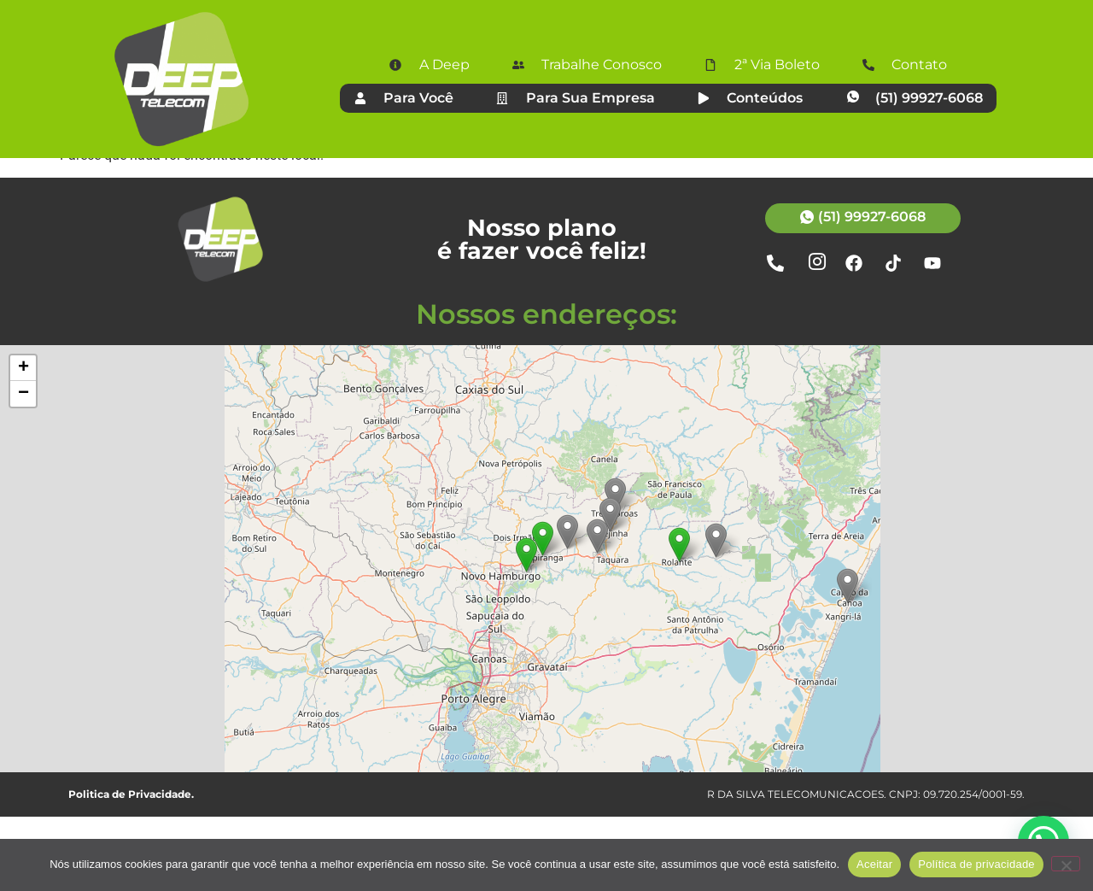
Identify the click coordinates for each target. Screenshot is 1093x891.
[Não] (1065, 863)
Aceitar (874, 864)
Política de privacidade (976, 864)
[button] (679, 618)
